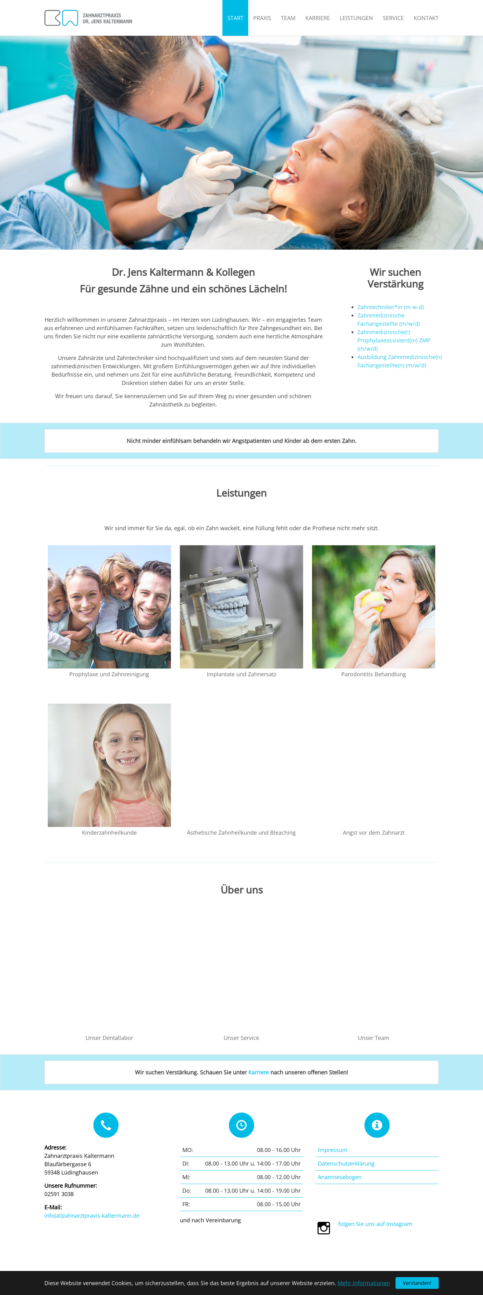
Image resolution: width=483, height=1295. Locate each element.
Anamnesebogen (340, 1177)
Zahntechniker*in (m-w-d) (403, 307)
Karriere (258, 1084)
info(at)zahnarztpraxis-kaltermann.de (92, 1215)
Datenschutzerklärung (346, 1163)
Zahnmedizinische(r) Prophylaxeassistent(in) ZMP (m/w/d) (406, 340)
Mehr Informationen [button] (364, 1283)
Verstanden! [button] (417, 1283)
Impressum (332, 1150)
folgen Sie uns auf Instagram (375, 1224)
